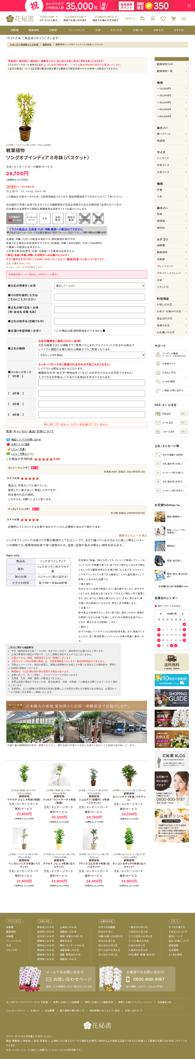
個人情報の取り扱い (70, 1010)
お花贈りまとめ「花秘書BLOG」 (173, 586)
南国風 (161, 220)
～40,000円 (164, 109)
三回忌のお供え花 (138, 931)
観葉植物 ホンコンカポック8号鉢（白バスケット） (129, 860)
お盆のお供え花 (136, 945)
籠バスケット (164, 134)
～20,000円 (164, 95)
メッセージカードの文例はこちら (24, 267)
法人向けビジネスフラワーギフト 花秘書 (27, 1002)
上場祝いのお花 (68, 927)
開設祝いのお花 (45, 954)
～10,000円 (164, 88)
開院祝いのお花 (45, 945)
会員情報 (173, 950)
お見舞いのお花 (166, 332)
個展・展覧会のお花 (70, 954)
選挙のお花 (66, 941)
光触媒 (161, 259)
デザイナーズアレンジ (169, 273)
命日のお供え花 (106, 941)
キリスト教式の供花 (138, 941)
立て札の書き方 (177, 927)
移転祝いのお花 (45, 927)
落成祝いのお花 (45, 931)
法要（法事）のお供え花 (110, 936)
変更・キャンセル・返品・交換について (30, 431)
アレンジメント (165, 266)
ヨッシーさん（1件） (18, 467)
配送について (176, 936)
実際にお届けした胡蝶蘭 (66, 1002)
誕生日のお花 (165, 318)
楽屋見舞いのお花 (69, 950)
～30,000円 (164, 102)
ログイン (130, 18)
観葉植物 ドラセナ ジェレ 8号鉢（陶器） (24, 795)
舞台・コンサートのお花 (72, 945)
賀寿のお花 (163, 325)
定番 (159, 189)
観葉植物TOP (165, 64)
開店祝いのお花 (45, 950)
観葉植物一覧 (165, 71)
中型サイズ (163, 165)
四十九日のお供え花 (109, 950)
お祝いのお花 (164, 304)
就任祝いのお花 (45, 936)
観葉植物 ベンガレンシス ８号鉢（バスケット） (24, 860)
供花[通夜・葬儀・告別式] (141, 954)
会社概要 (50, 1011)
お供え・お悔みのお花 (169, 311)
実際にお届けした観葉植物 (99, 1002)
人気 (159, 196)
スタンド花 (163, 287)
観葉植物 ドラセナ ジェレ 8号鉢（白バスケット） (59, 860)
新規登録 (173, 945)
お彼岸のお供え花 (138, 950)
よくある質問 (175, 954)
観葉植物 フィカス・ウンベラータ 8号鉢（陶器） (59, 797)
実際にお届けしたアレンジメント (135, 1002)
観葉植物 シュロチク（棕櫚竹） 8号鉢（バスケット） (94, 797)
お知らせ (35, 1011)
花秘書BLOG (164, 1002)
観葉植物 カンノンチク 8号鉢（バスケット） (129, 795)
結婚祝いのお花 (68, 959)
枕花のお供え (105, 931)
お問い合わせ (132, 1010)
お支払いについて (178, 931)
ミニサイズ (163, 158)
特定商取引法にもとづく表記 (105, 1011)
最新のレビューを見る (133, 535)
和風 (159, 214)
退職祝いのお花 (68, 931)
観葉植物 (47, 44)
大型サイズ (163, 172)
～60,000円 (164, 116)
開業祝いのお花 (45, 941)
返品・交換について (179, 941)
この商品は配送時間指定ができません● (79, 331)
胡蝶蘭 (161, 245)
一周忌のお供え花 (138, 927)
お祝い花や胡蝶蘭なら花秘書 (24, 44)
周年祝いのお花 (45, 959)
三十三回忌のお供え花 (140, 936)
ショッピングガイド (15, 1011)
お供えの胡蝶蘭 (106, 927)
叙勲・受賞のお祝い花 (71, 936)
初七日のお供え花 (108, 945)
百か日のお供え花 (108, 954)
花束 (159, 280)
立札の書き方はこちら (18, 263)
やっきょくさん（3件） (19, 509)
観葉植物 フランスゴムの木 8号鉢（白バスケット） (94, 860)
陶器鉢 (161, 140)
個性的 (161, 228)
